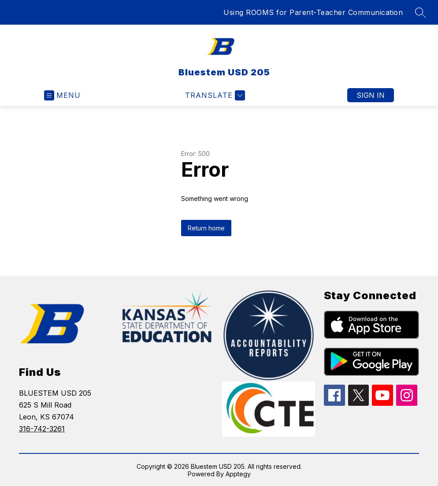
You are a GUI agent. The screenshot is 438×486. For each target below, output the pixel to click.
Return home (206, 228)
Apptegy (238, 474)
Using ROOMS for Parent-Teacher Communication (313, 12)
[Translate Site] (214, 95)
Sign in (370, 95)
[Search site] (420, 12)
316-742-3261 (42, 428)
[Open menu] (62, 95)
